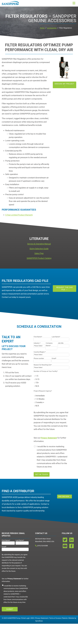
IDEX (32, 618)
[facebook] (71, 547)
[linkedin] (71, 541)
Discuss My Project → (64, 85)
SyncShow (39, 621)
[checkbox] (51, 381)
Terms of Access (55, 618)
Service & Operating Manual (39, 244)
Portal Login (25, 618)
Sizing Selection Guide (39, 249)
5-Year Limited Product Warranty (19, 215)
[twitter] (65, 541)
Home (42, 28)
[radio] (51, 376)
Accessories (53, 28)
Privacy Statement (41, 618)
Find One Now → (64, 497)
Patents (64, 618)
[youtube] (65, 547)
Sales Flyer (39, 254)
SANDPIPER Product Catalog (39, 258)
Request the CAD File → (64, 289)
